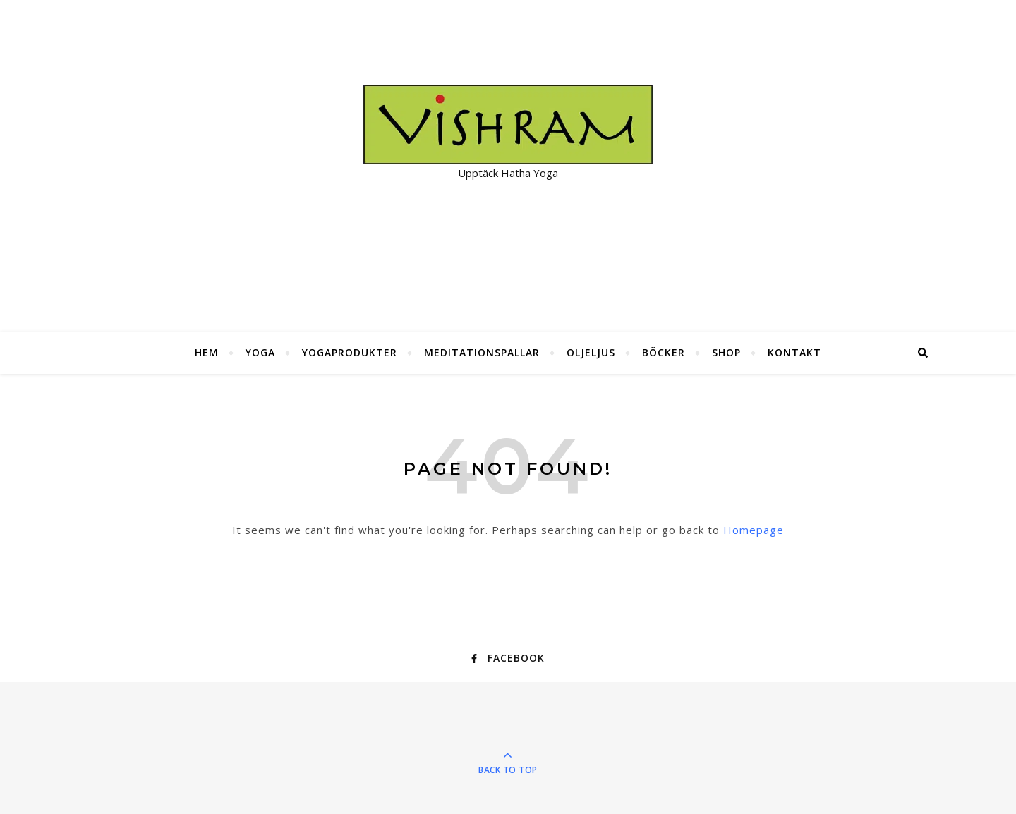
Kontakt (794, 352)
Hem (207, 352)
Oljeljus (591, 352)
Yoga (260, 352)
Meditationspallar (482, 352)
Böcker (663, 352)
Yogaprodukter (349, 352)
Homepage (753, 530)
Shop (726, 352)
